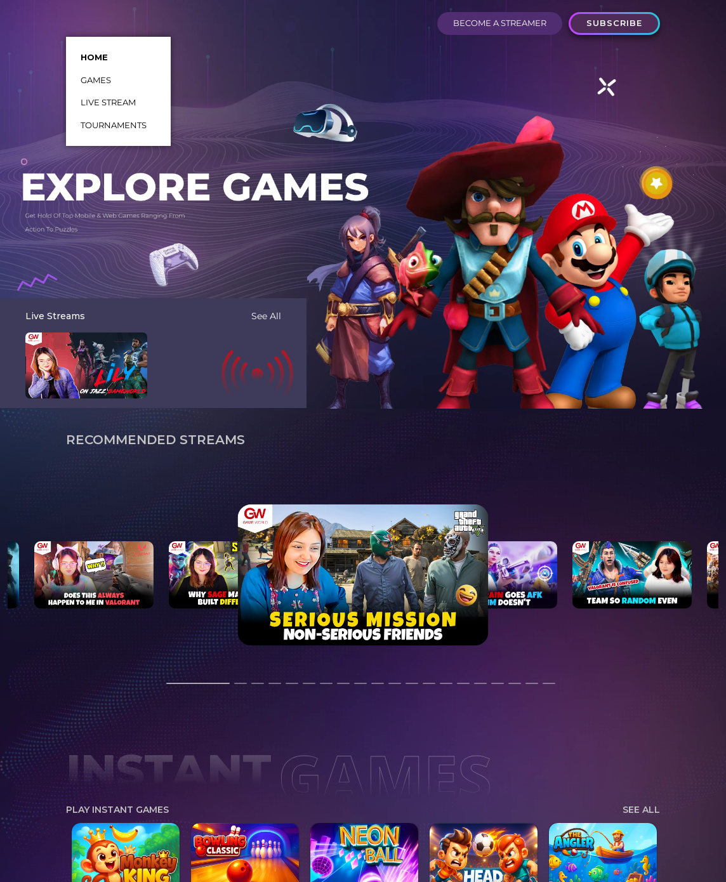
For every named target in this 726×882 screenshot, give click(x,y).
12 (412, 689)
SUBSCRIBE (614, 23)
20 (549, 689)
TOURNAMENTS (114, 125)
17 (497, 689)
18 (514, 689)
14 (446, 689)
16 (480, 689)
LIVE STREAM (108, 102)
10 (377, 689)
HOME (94, 57)
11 (394, 689)
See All (266, 316)
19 (531, 689)
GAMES (96, 80)
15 (463, 689)
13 (429, 689)
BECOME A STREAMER (499, 23)
